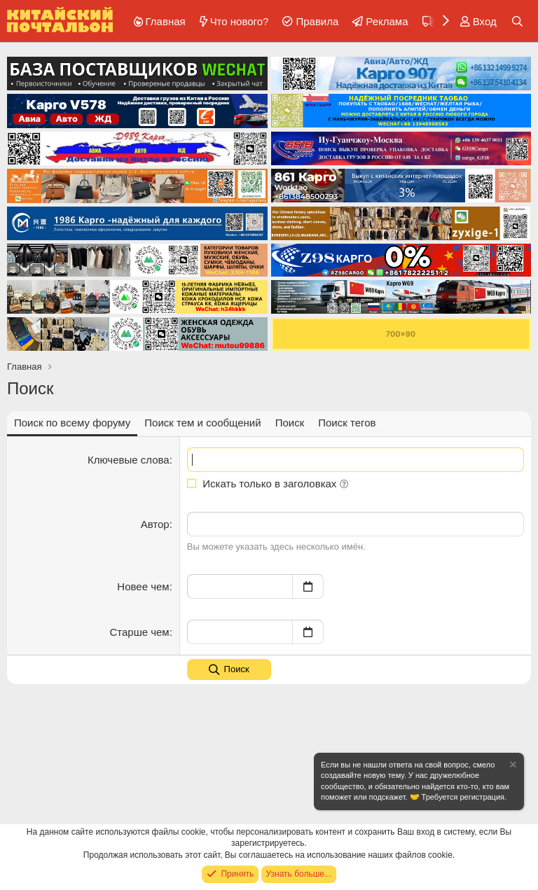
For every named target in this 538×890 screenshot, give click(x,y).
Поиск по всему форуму (72, 423)
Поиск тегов (346, 423)
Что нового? (239, 21)
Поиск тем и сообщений (202, 423)
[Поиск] (517, 21)
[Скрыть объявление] (512, 766)
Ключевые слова (129, 460)
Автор (155, 524)
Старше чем (139, 632)
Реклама (387, 21)
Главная (166, 21)
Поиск (290, 423)
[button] (344, 483)
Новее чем (143, 586)
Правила (317, 21)
